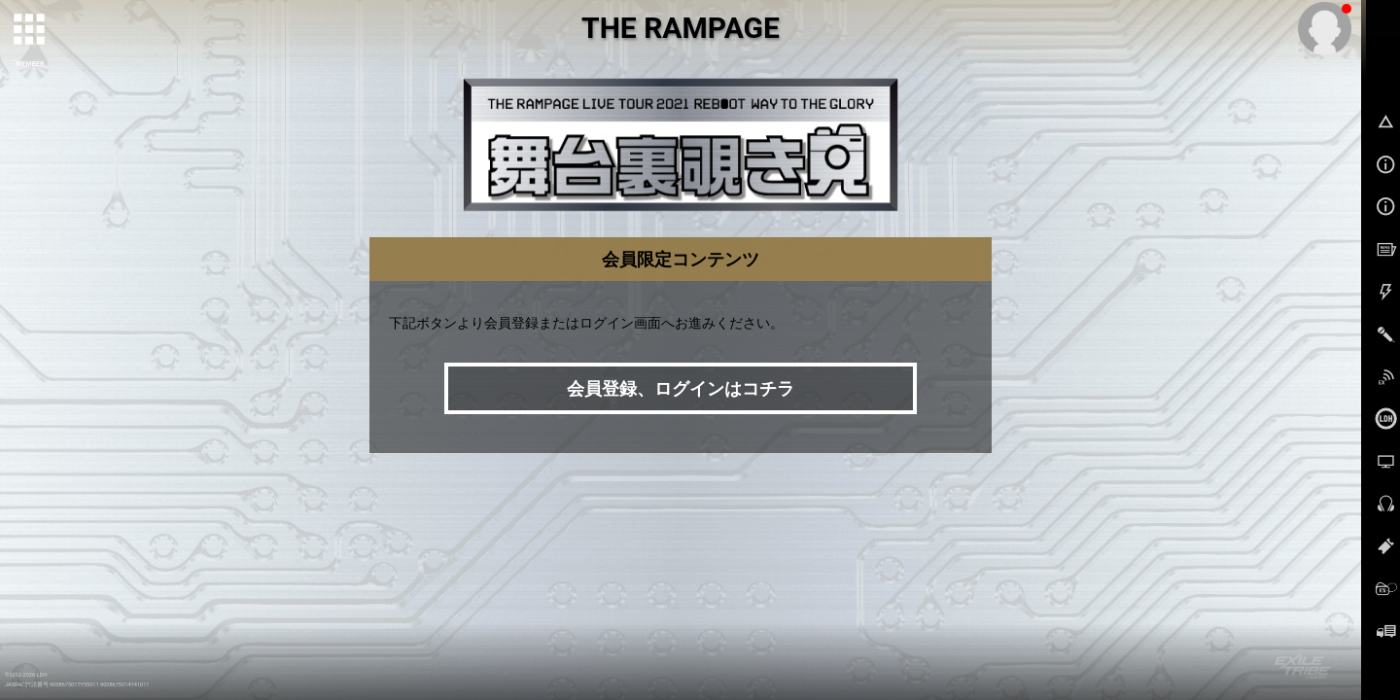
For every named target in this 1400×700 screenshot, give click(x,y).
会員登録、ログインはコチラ (680, 388)
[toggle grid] (30, 30)
